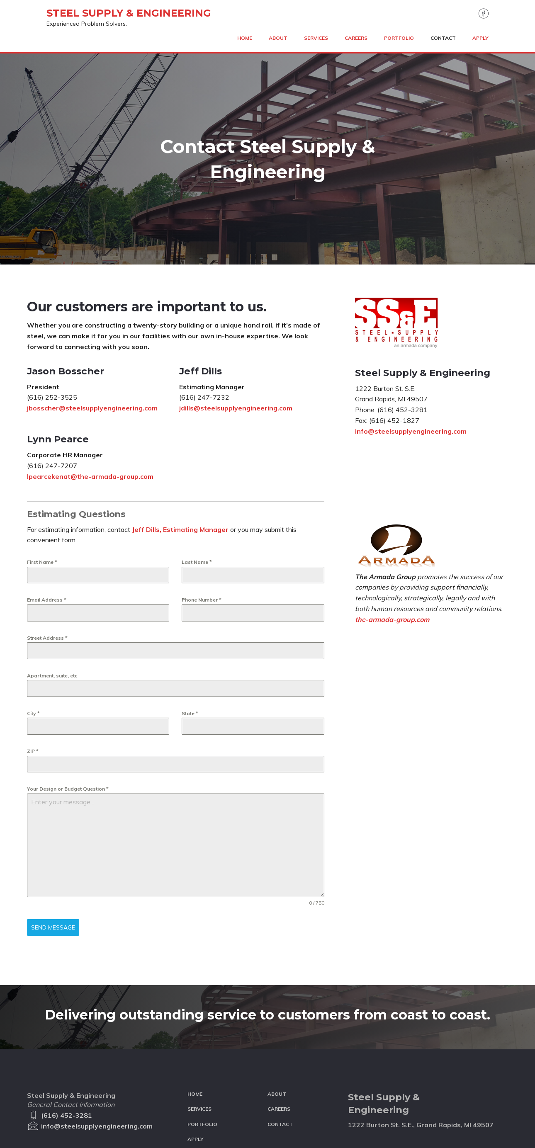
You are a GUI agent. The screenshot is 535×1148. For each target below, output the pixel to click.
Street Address (47, 554)
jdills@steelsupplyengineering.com (235, 325)
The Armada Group (51, 1144)
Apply (195, 1093)
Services (199, 1063)
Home (194, 1048)
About (277, 1048)
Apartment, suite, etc (52, 592)
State (190, 630)
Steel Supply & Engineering (109, 19)
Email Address (46, 517)
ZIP (33, 668)
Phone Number (201, 517)
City (33, 630)
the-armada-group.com (392, 536)
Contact (280, 1078)
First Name (42, 479)
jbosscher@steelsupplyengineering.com (92, 325)
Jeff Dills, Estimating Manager (180, 446)
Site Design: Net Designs (158, 1144)
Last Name (197, 479)
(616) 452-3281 (59, 1069)
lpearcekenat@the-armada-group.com (90, 393)
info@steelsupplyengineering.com (411, 348)
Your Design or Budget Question (68, 706)
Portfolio (202, 1078)
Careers (279, 1063)
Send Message (53, 844)
